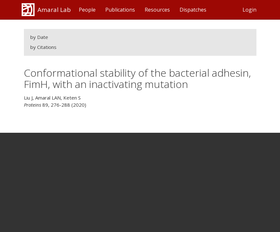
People (87, 9)
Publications (120, 9)
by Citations (43, 47)
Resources (157, 9)
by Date (39, 37)
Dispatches (193, 9)
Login (249, 9)
